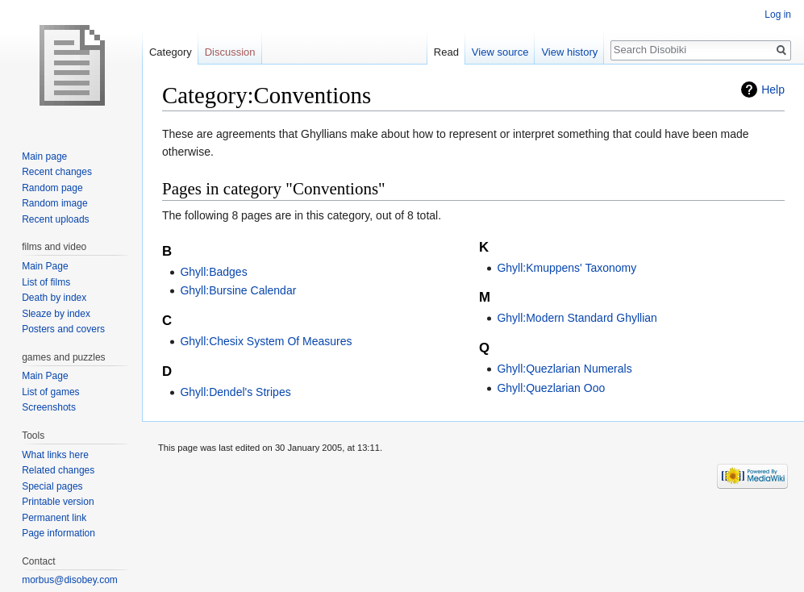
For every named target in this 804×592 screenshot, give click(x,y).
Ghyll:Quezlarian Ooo (551, 387)
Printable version (58, 501)
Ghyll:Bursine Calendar (238, 290)
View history (569, 52)
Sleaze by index (56, 313)
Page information (58, 533)
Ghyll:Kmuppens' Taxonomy (566, 267)
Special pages (52, 486)
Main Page (45, 266)
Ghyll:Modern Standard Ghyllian (576, 317)
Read (446, 52)
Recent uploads (55, 219)
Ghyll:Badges (213, 271)
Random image (54, 203)
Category (170, 52)
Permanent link (54, 517)
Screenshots (49, 407)
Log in (777, 14)
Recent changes (57, 171)
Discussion (230, 52)
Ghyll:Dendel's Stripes (235, 392)
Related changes (58, 470)
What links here (55, 455)
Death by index (54, 297)
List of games (50, 392)
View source (500, 52)
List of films (46, 282)
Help (773, 89)
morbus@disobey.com (70, 580)
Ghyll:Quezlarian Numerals (564, 368)
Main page (44, 156)
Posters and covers (63, 329)
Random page (52, 188)
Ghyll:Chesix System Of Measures (266, 341)
